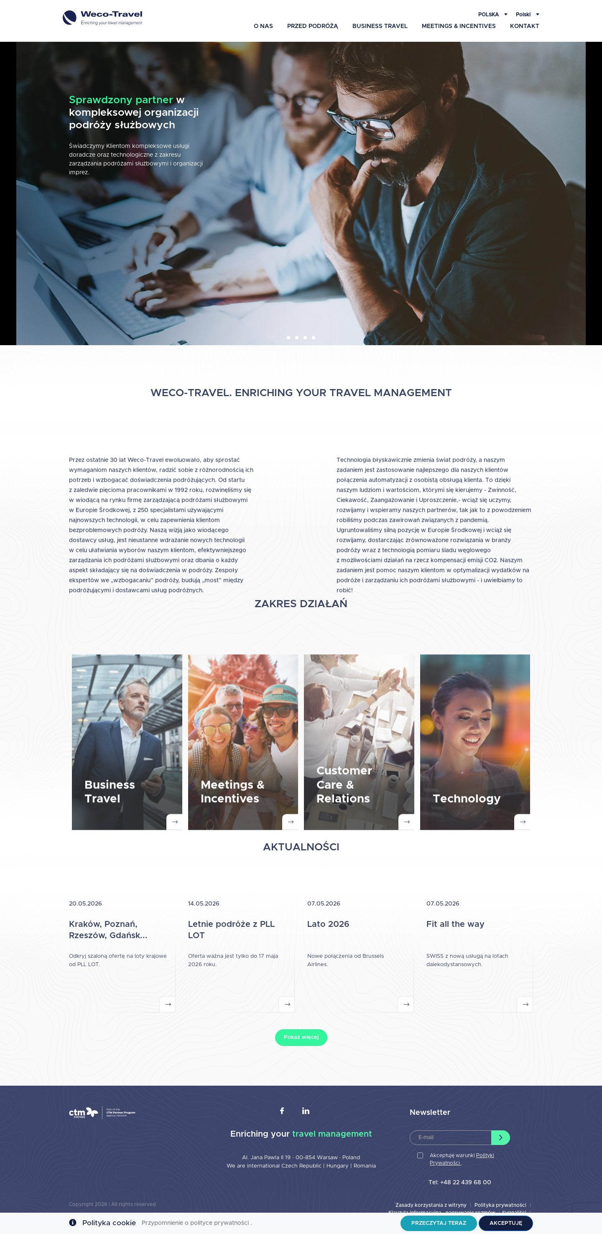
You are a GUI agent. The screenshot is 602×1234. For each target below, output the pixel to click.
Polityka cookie (109, 1223)
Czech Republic (301, 1166)
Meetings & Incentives (459, 26)
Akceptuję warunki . (462, 1159)
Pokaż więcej (301, 1037)
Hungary (338, 1166)
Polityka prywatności (500, 1205)
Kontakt (524, 26)
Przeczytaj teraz (438, 1223)
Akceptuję (506, 1223)
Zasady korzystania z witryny (431, 1205)
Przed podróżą (312, 26)
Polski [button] (524, 14)
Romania (365, 1166)
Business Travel (380, 26)
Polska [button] (489, 14)
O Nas (263, 26)
